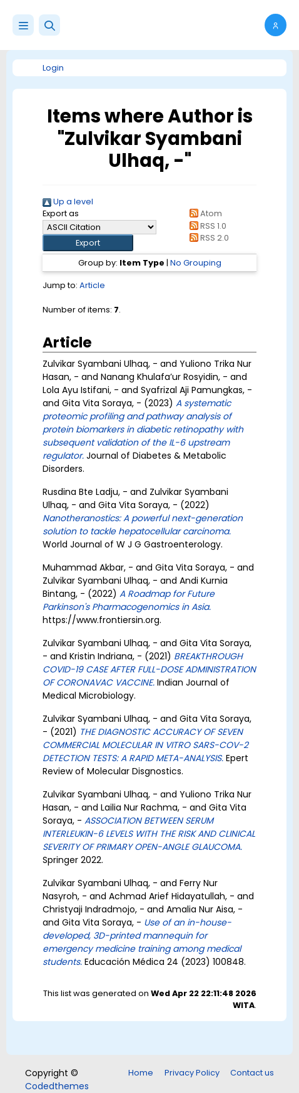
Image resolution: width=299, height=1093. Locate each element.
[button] (49, 25)
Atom (203, 213)
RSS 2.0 (206, 237)
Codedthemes (57, 1086)
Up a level (68, 201)
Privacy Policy (192, 1072)
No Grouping (195, 262)
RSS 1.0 (205, 226)
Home (140, 1072)
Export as (61, 213)
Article (92, 285)
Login (53, 67)
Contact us (252, 1072)
